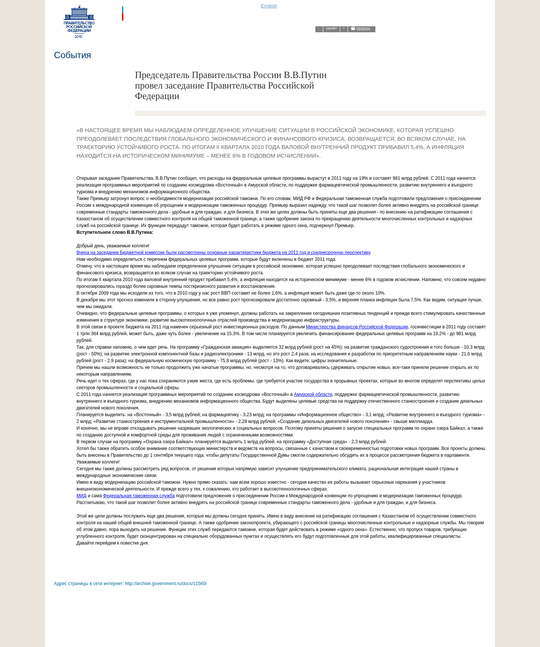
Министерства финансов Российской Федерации (357, 327)
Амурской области (313, 394)
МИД (81, 495)
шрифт (331, 28)
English (269, 6)
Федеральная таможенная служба (139, 495)
